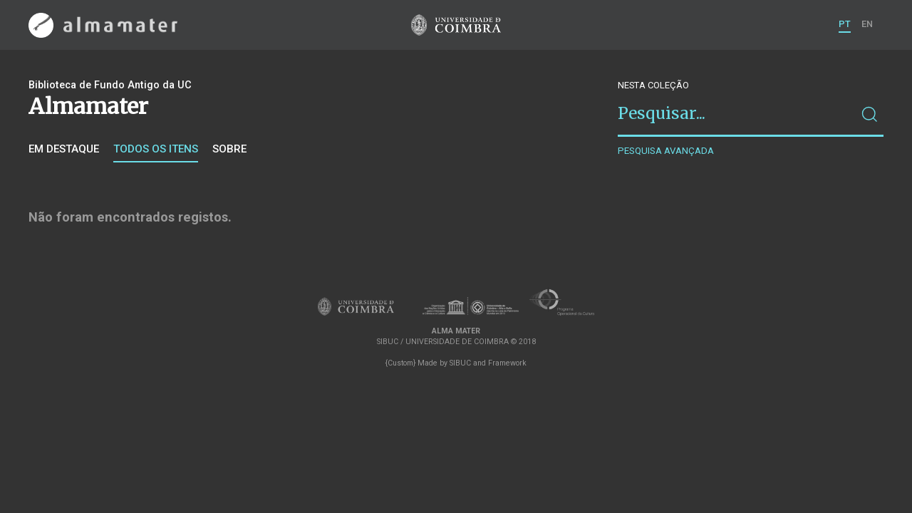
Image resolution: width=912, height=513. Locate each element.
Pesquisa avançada (666, 150)
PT (845, 24)
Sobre (229, 148)
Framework (507, 363)
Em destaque (63, 148)
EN (867, 24)
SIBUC (460, 363)
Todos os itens (155, 148)
